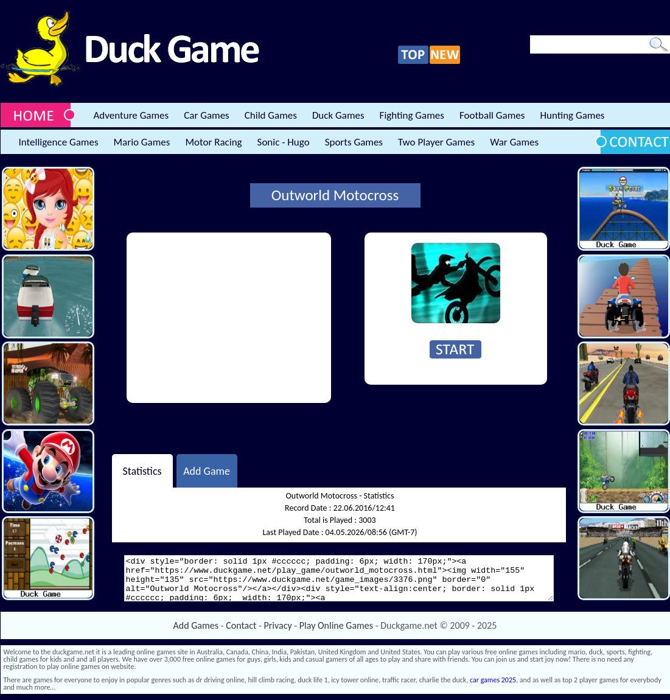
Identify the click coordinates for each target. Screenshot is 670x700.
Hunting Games (572, 115)
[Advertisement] (229, 318)
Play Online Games (336, 625)
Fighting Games (412, 115)
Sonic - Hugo (283, 142)
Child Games (271, 115)
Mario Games (142, 142)
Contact (241, 625)
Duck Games (338, 115)
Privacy (278, 625)
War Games (514, 142)
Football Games (492, 115)
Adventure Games (131, 115)
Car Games (206, 115)
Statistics (141, 470)
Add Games (195, 625)
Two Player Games (436, 142)
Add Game (206, 470)
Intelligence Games (59, 142)
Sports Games (354, 142)
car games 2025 (493, 680)
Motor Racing (213, 142)
